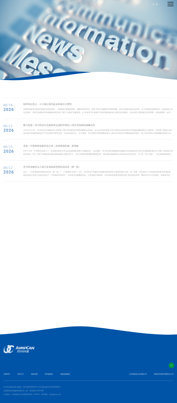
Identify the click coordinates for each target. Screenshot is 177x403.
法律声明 (6, 376)
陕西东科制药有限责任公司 (164, 376)
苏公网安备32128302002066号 (49, 387)
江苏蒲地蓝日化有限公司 (138, 376)
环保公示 (20, 376)
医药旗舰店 (49, 376)
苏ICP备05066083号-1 (31, 387)
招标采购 (34, 376)
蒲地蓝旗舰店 (65, 376)
